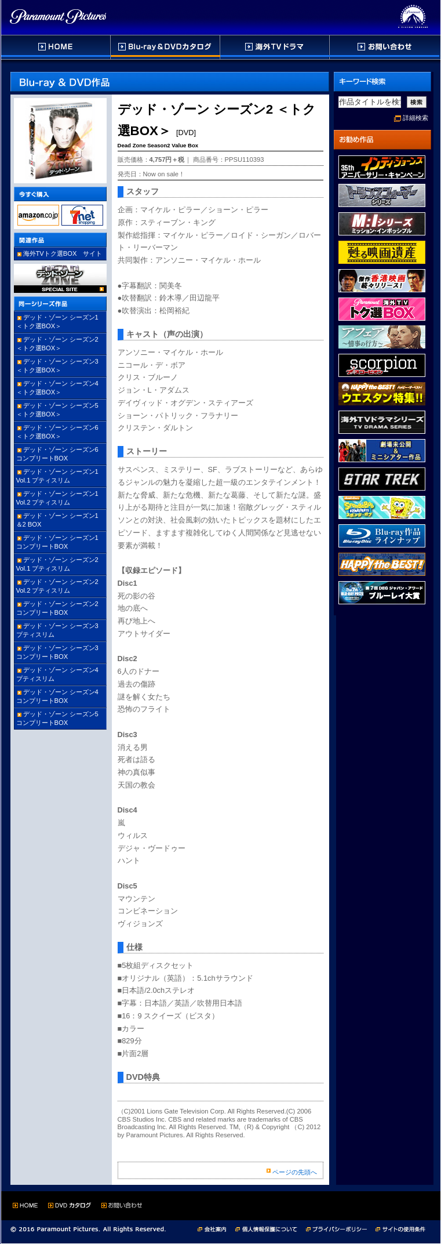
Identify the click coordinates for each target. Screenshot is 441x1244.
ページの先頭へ (294, 1172)
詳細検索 (415, 117)
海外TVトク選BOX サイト (63, 253)
